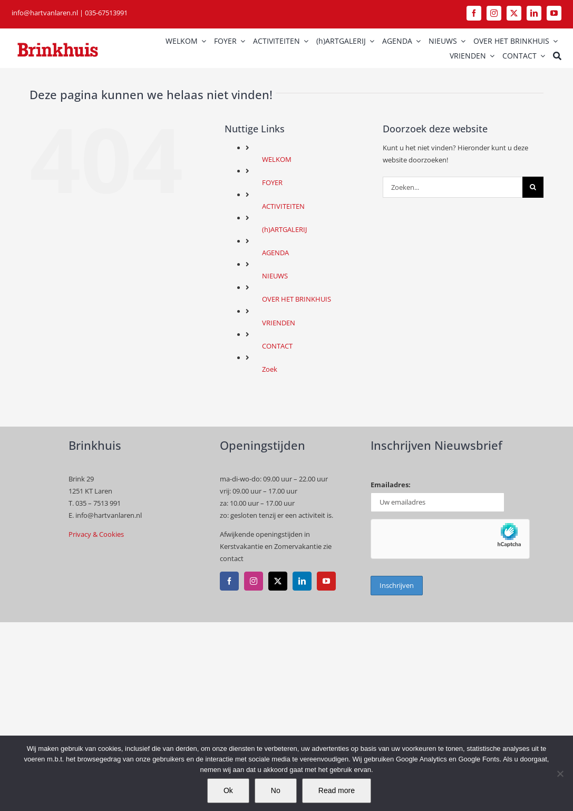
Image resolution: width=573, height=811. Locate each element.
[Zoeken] (532, 187)
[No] (560, 773)
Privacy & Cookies (96, 534)
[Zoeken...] (452, 187)
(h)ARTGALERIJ (284, 229)
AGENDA (275, 252)
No (275, 790)
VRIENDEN (278, 322)
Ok (228, 790)
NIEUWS (275, 276)
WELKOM (277, 159)
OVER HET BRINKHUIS (296, 299)
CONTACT (277, 346)
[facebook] (474, 13)
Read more (336, 790)
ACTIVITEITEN (283, 206)
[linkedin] (534, 13)
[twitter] (514, 13)
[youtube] (554, 13)
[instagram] (494, 13)
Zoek (269, 369)
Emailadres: (391, 484)
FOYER (272, 182)
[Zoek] (557, 56)
